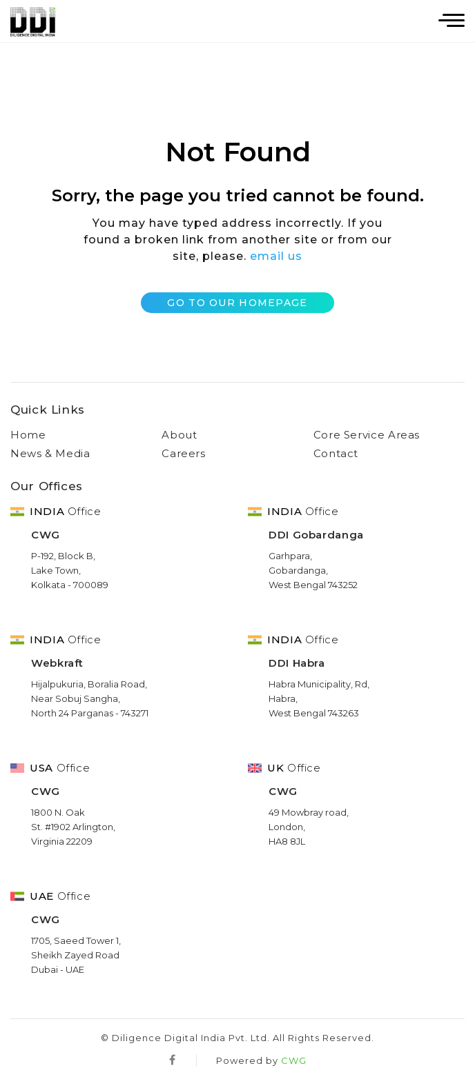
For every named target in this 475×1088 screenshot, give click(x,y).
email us (276, 256)
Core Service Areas (366, 434)
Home (28, 434)
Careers (183, 453)
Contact (335, 453)
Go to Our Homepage (237, 302)
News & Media (50, 453)
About (179, 434)
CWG (294, 1060)
